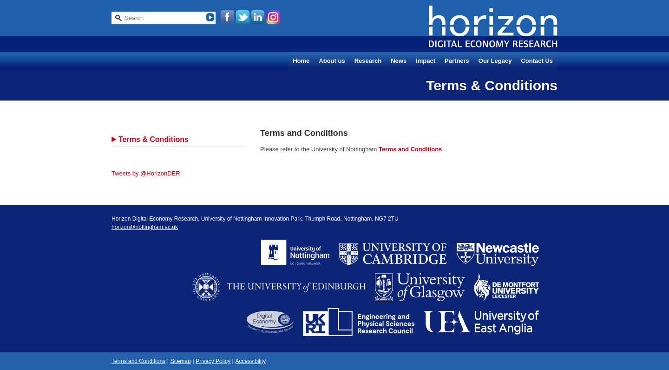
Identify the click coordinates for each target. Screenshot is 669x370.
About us (332, 60)
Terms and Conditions (410, 149)
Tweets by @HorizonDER (146, 173)
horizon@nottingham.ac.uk (145, 227)
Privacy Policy (213, 361)
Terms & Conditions (153, 139)
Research (368, 60)
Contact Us (537, 60)
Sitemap (181, 361)
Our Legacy (495, 60)
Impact (425, 60)
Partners (457, 60)
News (399, 60)
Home (301, 60)
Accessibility (251, 361)
